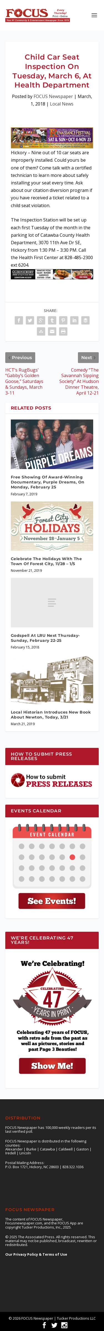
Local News (61, 104)
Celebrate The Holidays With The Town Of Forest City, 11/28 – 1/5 (46, 561)
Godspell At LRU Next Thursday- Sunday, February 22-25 (45, 638)
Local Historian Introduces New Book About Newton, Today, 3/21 (51, 715)
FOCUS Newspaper (53, 96)
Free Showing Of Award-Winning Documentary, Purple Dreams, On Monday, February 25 (48, 482)
